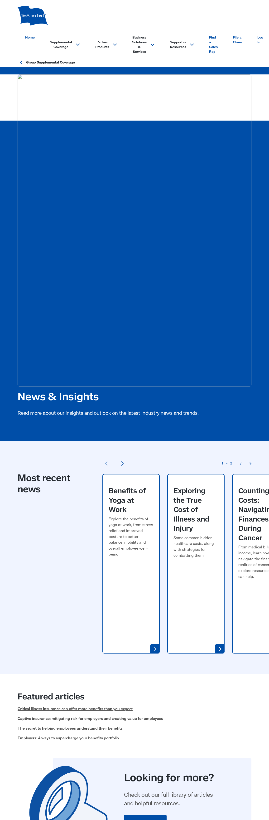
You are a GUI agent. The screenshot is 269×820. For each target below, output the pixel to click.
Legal (71, 683)
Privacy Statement (56, 790)
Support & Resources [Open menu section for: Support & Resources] (182, 44)
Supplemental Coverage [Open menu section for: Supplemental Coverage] (65, 44)
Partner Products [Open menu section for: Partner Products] (106, 44)
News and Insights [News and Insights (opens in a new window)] (181, 736)
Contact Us (174, 674)
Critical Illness (30, 717)
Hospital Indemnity (34, 708)
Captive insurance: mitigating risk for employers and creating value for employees (90, 481)
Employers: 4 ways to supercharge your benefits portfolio (68, 501)
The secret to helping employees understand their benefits (70, 491)
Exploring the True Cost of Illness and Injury (192, 334)
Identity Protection (83, 674)
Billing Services (129, 679)
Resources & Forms (182, 746)
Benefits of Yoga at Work (128, 331)
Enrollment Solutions (134, 689)
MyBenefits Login (180, 727)
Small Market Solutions (136, 698)
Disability (26, 689)
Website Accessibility (127, 790)
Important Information (90, 790)
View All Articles (145, 584)
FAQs (169, 698)
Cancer (24, 698)
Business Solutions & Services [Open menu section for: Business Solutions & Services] (143, 44)
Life (21, 727)
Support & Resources (183, 664)
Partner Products (82, 664)
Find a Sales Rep (213, 44)
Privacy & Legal (29, 778)
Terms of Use (28, 790)
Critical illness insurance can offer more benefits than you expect (75, 472)
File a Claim (237, 39)
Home (30, 37)
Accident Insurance (34, 679)
